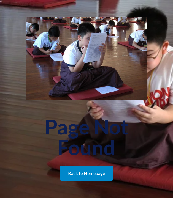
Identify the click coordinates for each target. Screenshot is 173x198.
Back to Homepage (86, 173)
